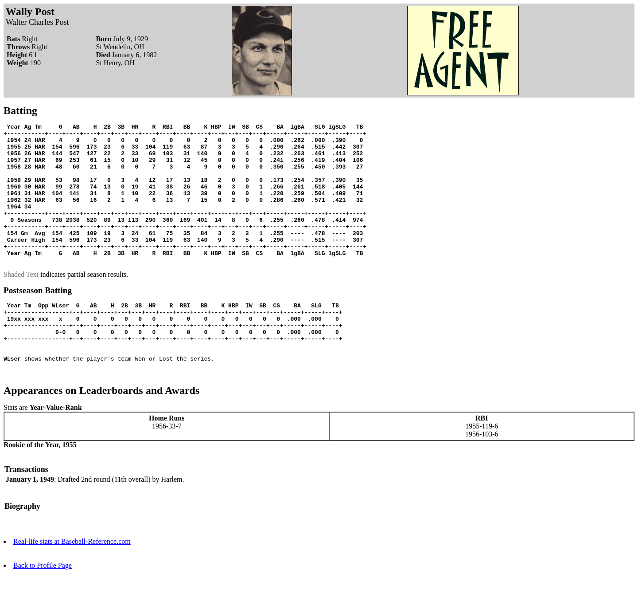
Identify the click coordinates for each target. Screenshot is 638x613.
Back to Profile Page (42, 605)
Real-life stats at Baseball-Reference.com (72, 581)
